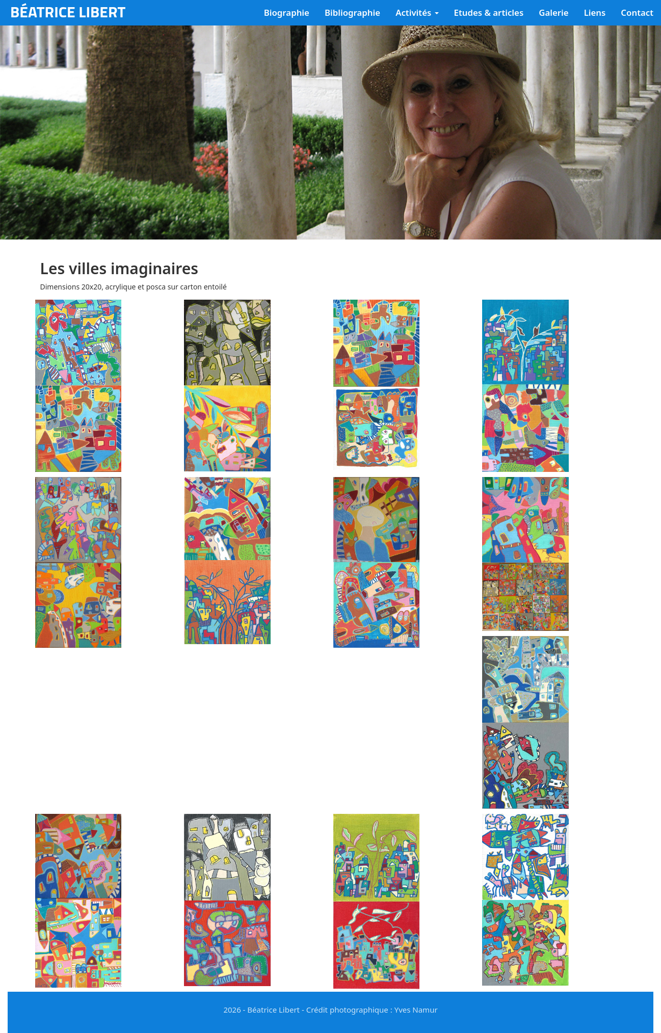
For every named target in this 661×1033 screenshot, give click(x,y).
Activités (416, 12)
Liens (595, 12)
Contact (637, 12)
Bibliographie (352, 12)
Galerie (553, 12)
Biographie (286, 12)
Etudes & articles (489, 12)
